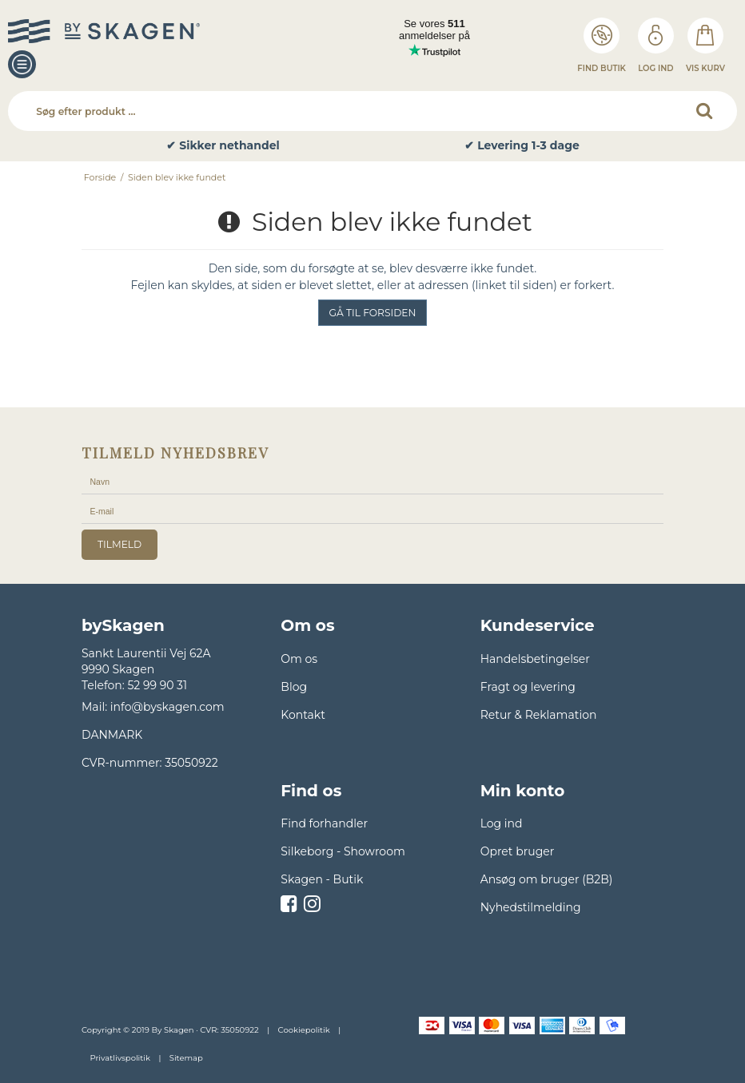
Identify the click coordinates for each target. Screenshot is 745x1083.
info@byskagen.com (167, 707)
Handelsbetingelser (535, 659)
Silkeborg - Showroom (342, 851)
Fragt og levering (528, 687)
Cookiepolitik (304, 1030)
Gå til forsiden (372, 313)
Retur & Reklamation (538, 715)
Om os (299, 659)
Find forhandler (324, 823)
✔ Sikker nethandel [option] (222, 146)
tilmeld (119, 544)
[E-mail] (372, 511)
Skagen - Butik (322, 879)
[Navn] (372, 481)
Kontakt (303, 715)
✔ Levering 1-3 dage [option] (522, 146)
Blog (294, 687)
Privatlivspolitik (119, 1058)
